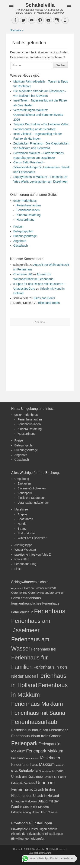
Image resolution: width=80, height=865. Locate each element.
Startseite (16, 31)
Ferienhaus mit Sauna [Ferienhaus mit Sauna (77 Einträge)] (38, 713)
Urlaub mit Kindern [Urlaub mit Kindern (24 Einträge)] (36, 807)
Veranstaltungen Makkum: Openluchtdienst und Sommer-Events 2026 (38, 114)
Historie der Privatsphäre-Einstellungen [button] (37, 833)
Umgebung (22, 478)
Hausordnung (26, 219)
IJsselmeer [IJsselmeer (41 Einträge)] (50, 757)
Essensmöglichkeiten (32, 488)
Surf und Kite (26, 533)
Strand (22, 528)
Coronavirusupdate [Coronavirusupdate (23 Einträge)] (41, 592)
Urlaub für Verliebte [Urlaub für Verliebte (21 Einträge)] (23, 783)
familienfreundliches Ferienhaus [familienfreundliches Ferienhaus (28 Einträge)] (35, 603)
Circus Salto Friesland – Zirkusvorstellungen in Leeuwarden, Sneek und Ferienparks (41, 167)
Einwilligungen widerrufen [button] (28, 838)
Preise (17, 226)
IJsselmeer (22, 509)
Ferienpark (25, 493)
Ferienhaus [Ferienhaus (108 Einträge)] (49, 611)
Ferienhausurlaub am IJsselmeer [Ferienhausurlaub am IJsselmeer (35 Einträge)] (39, 730)
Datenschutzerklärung (40, 853)
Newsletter (22, 559)
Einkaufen (24, 483)
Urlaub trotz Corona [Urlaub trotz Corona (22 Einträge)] (44, 812)
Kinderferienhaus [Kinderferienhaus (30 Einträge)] (24, 765)
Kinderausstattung (29, 215)
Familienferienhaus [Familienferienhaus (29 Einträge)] (26, 598)
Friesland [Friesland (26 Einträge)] (18, 758)
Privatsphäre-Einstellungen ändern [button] (34, 829)
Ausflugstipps (23, 545)
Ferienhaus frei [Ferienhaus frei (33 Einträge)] (43, 649)
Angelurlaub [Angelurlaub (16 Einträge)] (17, 588)
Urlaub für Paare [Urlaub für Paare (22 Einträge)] (55, 776)
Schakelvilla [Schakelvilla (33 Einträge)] (28, 771)
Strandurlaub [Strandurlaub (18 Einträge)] (46, 771)
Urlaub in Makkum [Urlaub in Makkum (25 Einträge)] (24, 801)
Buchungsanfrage (25, 236)
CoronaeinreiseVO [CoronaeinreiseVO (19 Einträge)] (45, 588)
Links (18, 568)
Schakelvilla (40, 5)
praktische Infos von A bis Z (33, 554)
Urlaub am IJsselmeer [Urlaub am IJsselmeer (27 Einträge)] (27, 776)
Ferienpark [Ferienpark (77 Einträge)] (24, 743)
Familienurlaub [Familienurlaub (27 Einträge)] (22, 612)
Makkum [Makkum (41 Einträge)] (47, 764)
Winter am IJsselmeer (32, 538)
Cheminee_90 (22, 274)
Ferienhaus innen (28, 210)
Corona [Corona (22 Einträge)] (29, 588)
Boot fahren (25, 519)
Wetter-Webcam (25, 549)
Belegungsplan (23, 231)
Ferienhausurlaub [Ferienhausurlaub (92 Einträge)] (34, 722)
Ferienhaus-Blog (25, 564)
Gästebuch (20, 245)
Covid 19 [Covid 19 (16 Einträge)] (59, 593)
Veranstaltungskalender (33, 502)
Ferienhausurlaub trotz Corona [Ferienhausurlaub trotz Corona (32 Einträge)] (36, 736)
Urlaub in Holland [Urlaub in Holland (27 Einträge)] (46, 796)
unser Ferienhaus (25, 200)
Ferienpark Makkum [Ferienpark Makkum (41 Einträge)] (44, 751)
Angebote (19, 241)
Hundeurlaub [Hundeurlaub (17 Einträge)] (32, 758)
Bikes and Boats (44, 298)
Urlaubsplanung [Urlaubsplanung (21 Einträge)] (21, 812)
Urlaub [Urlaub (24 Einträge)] (59, 771)
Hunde (22, 523)
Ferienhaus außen (29, 205)
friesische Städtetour (31, 497)
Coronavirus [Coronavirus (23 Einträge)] (19, 592)
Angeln (22, 514)
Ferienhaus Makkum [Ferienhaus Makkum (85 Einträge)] (37, 704)
